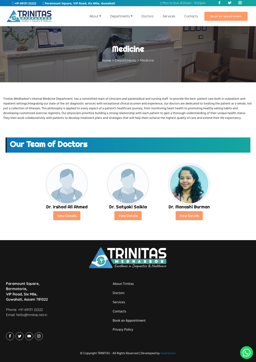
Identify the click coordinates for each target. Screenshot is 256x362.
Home (106, 60)
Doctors (148, 16)
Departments (120, 16)
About (93, 16)
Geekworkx (168, 353)
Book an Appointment (226, 16)
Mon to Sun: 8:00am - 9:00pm (182, 3)
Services (169, 16)
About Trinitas (123, 288)
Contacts (191, 16)
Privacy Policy (123, 334)
